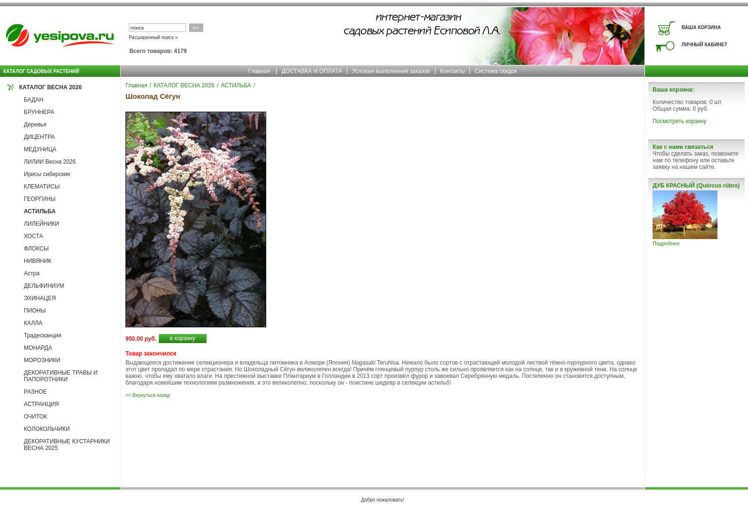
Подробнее (666, 243)
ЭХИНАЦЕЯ (40, 298)
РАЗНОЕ (35, 391)
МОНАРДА (38, 348)
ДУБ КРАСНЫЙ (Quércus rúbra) (696, 185)
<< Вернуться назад (147, 395)
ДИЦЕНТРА (39, 137)
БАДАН (33, 99)
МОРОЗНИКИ (42, 360)
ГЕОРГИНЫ (39, 199)
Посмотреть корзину (679, 121)
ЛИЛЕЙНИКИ (41, 223)
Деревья (35, 124)
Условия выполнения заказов (391, 71)
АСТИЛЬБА (40, 211)
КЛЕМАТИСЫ (42, 186)
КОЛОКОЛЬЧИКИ (47, 429)
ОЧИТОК (35, 416)
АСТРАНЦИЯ (41, 404)
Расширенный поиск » (153, 37)
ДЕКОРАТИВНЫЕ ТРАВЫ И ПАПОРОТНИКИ (60, 376)
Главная (259, 71)
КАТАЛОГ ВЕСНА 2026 (50, 87)
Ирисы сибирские (47, 174)
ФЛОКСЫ (36, 248)
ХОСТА (33, 236)
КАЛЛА (33, 323)
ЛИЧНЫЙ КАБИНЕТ (704, 44)
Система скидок (496, 71)
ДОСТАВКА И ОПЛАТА (311, 71)
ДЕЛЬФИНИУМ (44, 285)
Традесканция (43, 335)
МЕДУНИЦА (40, 149)
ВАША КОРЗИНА (701, 27)
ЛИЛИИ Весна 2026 (50, 161)
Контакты (452, 71)
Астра (32, 273)
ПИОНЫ (35, 310)
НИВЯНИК (38, 261)
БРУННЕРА (39, 112)
